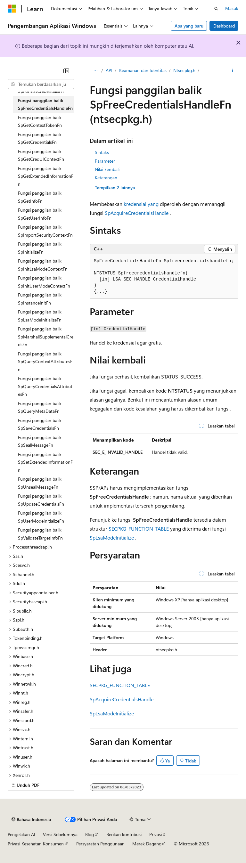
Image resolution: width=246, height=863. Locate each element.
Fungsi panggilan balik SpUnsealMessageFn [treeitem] (40, 483)
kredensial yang (141, 203)
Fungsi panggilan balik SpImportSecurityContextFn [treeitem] (45, 231)
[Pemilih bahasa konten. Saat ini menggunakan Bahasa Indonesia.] (31, 819)
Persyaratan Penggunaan (100, 844)
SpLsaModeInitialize (112, 537)
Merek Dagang (146, 844)
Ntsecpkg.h (184, 70)
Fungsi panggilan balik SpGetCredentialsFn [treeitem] (40, 138)
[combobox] (41, 84)
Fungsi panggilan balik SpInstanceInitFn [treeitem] (40, 299)
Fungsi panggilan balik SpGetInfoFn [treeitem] (40, 197)
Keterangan (106, 178)
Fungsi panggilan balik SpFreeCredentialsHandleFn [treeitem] (45, 104)
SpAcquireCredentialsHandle (136, 212)
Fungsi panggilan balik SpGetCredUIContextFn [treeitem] (41, 155)
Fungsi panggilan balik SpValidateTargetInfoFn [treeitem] (40, 534)
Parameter (105, 161)
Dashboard (224, 26)
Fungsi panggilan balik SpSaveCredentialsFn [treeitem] (40, 424)
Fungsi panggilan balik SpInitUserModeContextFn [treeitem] (44, 282)
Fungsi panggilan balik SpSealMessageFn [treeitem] (40, 441)
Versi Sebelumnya (60, 834)
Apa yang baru (189, 26)
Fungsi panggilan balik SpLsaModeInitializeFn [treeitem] (40, 316)
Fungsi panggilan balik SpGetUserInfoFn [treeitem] (40, 214)
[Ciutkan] (66, 71)
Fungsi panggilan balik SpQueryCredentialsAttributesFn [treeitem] (45, 386)
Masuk (231, 8)
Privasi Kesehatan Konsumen (36, 844)
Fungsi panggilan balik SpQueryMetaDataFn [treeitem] (40, 407)
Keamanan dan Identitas (143, 70)
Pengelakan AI (21, 834)
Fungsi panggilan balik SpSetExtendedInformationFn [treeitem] (45, 462)
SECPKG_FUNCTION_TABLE (139, 528)
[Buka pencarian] (216, 8)
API (109, 70)
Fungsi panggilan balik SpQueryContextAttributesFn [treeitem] (45, 361)
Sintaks (102, 152)
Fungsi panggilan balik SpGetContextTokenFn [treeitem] (40, 121)
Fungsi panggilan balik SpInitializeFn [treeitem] (40, 248)
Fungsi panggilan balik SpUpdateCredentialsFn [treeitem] (41, 500)
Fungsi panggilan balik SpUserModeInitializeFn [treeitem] (41, 517)
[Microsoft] (12, 8)
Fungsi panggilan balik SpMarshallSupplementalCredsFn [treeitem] (45, 336)
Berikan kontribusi (124, 834)
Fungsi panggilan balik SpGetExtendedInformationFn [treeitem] (45, 176)
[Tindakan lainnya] (232, 71)
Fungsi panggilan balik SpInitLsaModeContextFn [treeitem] (43, 265)
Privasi (155, 834)
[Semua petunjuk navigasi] (95, 71)
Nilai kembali (107, 169)
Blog (89, 834)
